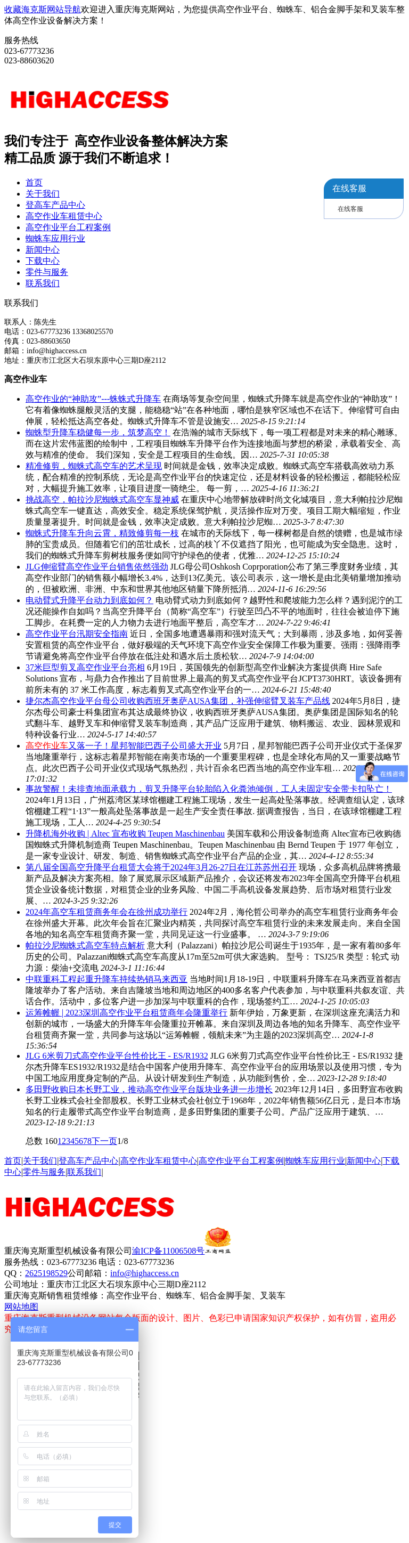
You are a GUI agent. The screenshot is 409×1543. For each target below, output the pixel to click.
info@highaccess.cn (144, 1273)
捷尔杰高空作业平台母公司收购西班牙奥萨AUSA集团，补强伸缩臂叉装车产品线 (178, 700)
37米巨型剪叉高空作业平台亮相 (85, 667)
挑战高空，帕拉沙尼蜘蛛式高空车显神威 (102, 499)
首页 (34, 182)
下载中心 (43, 260)
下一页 (104, 1141)
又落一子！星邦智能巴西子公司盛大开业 (124, 745)
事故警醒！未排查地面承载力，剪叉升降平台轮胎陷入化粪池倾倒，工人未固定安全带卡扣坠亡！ (209, 788)
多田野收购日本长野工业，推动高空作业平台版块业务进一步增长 (149, 1089)
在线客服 (350, 209)
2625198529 (46, 1273)
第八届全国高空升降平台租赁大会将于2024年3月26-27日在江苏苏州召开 (161, 867)
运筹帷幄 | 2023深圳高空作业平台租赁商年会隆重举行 (126, 1012)
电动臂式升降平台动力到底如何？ (89, 600)
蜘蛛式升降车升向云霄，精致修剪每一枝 (102, 533)
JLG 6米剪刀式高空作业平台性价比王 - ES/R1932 (117, 1055)
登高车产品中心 (55, 204)
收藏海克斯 (25, 9)
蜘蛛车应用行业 (55, 238)
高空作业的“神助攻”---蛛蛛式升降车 (93, 398)
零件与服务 (47, 272)
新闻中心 (43, 249)
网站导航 (64, 9)
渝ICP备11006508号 (181, 1250)
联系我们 (43, 283)
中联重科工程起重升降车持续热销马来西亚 (106, 979)
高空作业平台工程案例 (68, 227)
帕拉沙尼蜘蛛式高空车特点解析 (85, 945)
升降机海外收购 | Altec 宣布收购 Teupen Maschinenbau (125, 833)
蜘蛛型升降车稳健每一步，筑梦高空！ (98, 432)
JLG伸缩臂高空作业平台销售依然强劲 (97, 566)
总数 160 (42, 1141)
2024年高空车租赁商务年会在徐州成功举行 (106, 911)
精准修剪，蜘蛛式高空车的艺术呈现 (94, 465)
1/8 (122, 1141)
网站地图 (21, 1306)
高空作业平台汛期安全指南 (77, 633)
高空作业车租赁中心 (64, 216)
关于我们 (43, 193)
